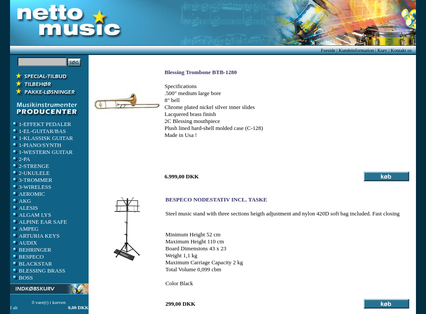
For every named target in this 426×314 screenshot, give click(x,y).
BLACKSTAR (32, 263)
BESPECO (28, 256)
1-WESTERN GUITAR (42, 152)
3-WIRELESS (31, 187)
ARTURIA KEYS (35, 235)
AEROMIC (28, 194)
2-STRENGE (30, 166)
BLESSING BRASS (38, 270)
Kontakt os (401, 50)
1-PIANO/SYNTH (37, 145)
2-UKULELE (31, 173)
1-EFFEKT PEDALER (41, 124)
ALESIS (25, 208)
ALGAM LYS (31, 215)
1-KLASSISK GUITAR (42, 138)
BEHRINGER (31, 249)
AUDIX (24, 242)
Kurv (383, 50)
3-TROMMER (32, 180)
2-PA (21, 159)
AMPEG (25, 228)
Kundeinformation (356, 50)
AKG (21, 201)
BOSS (22, 277)
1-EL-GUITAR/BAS (39, 131)
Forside (328, 50)
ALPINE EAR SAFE (39, 221)
